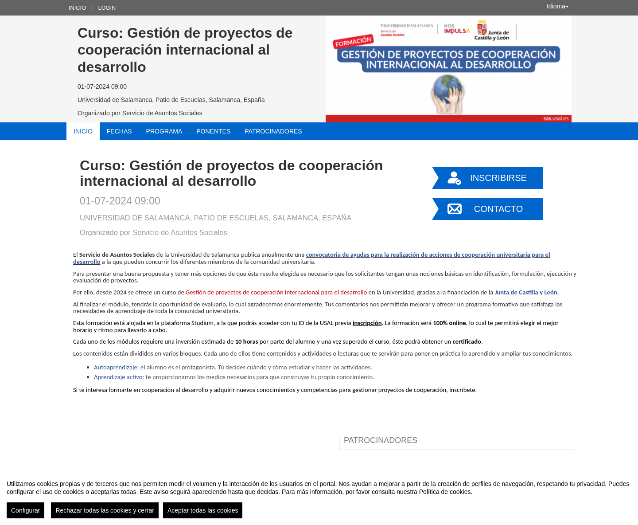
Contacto (498, 209)
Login (107, 7)
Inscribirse (498, 178)
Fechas (119, 131)
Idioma (558, 6)
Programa (164, 131)
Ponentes (213, 131)
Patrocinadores (273, 131)
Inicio (77, 7)
